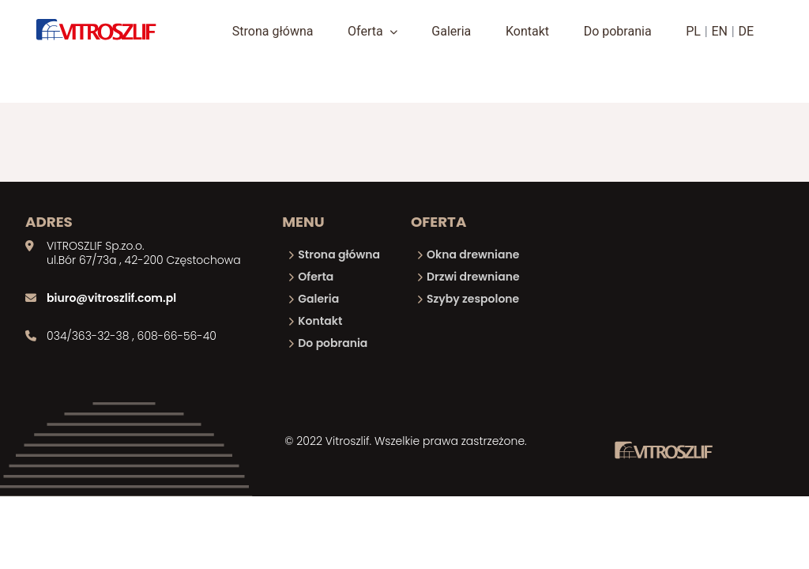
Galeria (451, 31)
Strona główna (273, 31)
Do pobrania (618, 31)
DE (746, 31)
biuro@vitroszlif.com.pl (111, 298)
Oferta (372, 31)
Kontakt (527, 31)
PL (693, 31)
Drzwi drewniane (473, 276)
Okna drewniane (473, 254)
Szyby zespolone (473, 299)
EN (719, 31)
